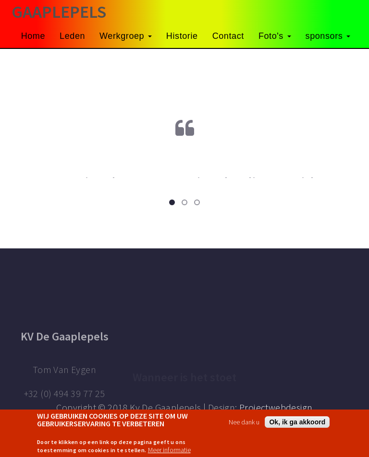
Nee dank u (244, 422)
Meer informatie (169, 449)
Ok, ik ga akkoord (297, 422)
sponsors (328, 36)
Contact (228, 36)
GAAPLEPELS (59, 12)
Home (33, 36)
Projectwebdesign (275, 407)
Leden (72, 36)
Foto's (274, 36)
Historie (182, 36)
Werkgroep (125, 36)
